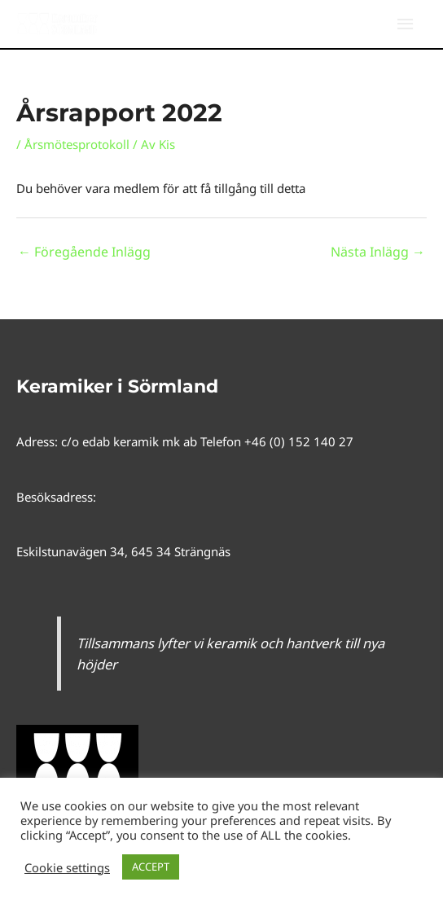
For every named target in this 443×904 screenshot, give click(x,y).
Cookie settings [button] (67, 867)
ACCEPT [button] (150, 866)
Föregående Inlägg (84, 252)
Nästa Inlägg (378, 252)
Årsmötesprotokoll (76, 144)
